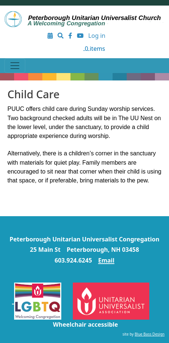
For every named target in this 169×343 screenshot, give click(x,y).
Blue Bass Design (150, 334)
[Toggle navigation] (14, 65)
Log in (96, 36)
